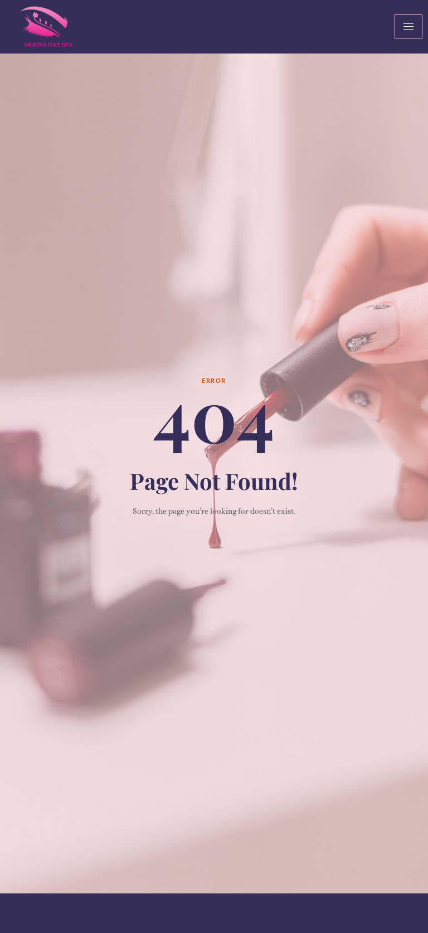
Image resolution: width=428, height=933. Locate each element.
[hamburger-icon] (408, 26)
